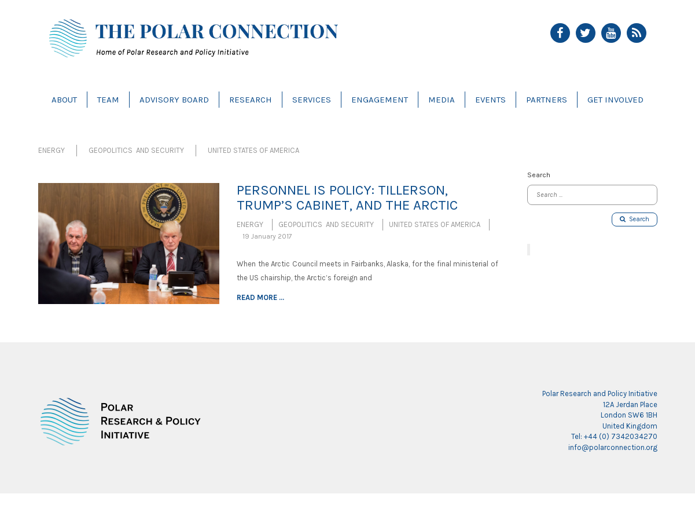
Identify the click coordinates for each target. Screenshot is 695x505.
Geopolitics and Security (136, 150)
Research (250, 99)
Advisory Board (174, 99)
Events (490, 99)
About (64, 99)
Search (634, 219)
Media (441, 99)
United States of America (253, 150)
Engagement (379, 99)
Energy (51, 150)
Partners (546, 99)
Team (108, 99)
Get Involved (615, 99)
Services (311, 99)
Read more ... (260, 297)
